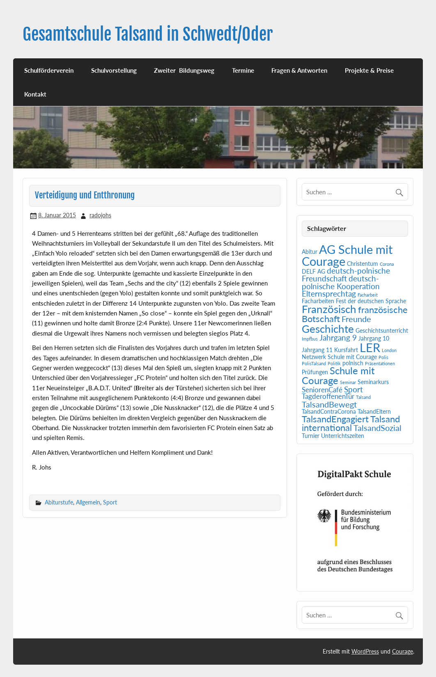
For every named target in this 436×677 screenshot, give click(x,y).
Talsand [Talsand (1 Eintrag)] (363, 397)
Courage (402, 651)
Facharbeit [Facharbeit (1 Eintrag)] (368, 294)
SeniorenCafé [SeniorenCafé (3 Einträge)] (322, 390)
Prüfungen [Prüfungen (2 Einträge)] (315, 371)
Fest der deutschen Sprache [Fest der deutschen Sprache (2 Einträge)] (371, 300)
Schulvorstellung (114, 70)
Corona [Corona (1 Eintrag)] (387, 264)
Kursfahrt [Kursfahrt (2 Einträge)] (346, 349)
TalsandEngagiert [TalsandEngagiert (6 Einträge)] (335, 419)
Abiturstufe (59, 502)
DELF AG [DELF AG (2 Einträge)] (313, 271)
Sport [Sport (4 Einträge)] (353, 389)
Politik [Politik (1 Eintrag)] (334, 363)
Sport (110, 502)
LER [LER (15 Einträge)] (370, 348)
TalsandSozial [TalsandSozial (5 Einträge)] (377, 428)
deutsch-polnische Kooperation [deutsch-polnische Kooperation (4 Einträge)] (341, 282)
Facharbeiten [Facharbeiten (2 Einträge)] (318, 300)
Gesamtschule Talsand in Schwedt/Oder (148, 34)
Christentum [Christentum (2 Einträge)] (362, 263)
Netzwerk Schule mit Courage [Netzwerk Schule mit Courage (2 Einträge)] (339, 356)
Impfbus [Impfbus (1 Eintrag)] (310, 338)
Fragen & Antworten (299, 70)
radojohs (100, 215)
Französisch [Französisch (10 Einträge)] (329, 309)
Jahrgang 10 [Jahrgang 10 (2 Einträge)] (373, 338)
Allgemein (88, 502)
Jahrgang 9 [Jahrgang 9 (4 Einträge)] (338, 337)
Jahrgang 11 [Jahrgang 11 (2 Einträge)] (317, 349)
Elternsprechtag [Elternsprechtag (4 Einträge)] (329, 293)
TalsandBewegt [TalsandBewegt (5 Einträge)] (329, 404)
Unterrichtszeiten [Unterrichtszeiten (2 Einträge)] (342, 435)
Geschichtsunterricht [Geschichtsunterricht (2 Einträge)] (382, 330)
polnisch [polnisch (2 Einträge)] (352, 362)
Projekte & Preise (369, 70)
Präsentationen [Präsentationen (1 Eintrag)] (380, 363)
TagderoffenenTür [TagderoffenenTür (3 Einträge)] (328, 396)
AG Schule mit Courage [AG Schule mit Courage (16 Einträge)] (347, 255)
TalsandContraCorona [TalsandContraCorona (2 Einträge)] (329, 411)
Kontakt (35, 94)
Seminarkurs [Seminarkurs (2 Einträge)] (373, 381)
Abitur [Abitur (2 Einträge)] (309, 251)
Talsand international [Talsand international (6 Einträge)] (351, 423)
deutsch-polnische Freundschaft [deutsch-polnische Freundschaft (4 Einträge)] (346, 274)
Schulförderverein (48, 70)
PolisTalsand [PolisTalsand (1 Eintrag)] (314, 363)
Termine (243, 70)
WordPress (365, 651)
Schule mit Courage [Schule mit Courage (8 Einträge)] (338, 375)
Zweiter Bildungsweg (184, 70)
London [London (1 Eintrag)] (389, 350)
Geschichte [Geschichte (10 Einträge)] (328, 328)
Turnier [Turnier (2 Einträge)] (310, 435)
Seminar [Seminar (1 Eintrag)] (348, 382)
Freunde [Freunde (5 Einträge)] (356, 319)
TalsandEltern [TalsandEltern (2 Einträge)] (374, 411)
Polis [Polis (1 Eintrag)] (383, 357)
